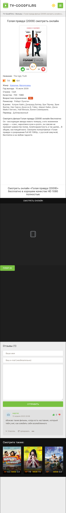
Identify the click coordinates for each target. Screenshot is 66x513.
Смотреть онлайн (33, 200)
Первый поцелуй (54, 461)
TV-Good (23, 5)
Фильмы (18, 14)
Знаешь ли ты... (33, 461)
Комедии (14, 85)
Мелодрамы (25, 85)
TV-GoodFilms (8, 14)
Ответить (11, 431)
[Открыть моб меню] (60, 5)
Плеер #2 (7, 268)
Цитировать (25, 431)
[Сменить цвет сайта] (53, 5)
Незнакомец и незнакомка (12, 461)
